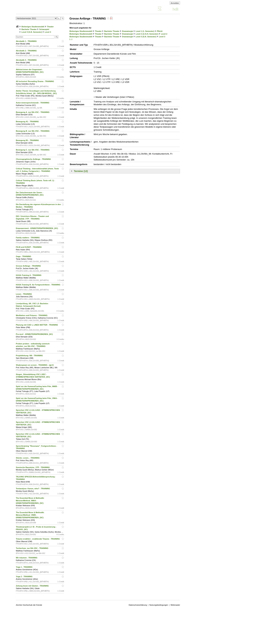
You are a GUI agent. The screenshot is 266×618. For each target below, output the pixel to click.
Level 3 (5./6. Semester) (31, 32)
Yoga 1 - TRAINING (24, 567)
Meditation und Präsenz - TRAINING (32, 315)
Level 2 (164, 34)
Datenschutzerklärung (138, 605)
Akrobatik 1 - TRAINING (26, 41)
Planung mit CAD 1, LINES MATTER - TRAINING (37, 325)
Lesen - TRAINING (24, 294)
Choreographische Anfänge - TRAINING (33, 159)
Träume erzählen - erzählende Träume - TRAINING (38, 539)
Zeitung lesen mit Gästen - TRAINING (32, 586)
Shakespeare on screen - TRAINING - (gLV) (35, 365)
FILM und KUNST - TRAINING (29, 247)
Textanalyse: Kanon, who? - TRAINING (33, 489)
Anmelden (175, 3)
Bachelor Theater (29, 29)
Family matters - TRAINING (28, 238)
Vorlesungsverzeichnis (41, 9)
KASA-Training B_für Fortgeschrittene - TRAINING (38, 285)
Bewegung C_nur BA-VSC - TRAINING (33, 150)
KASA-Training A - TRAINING (29, 275)
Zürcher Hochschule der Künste (29, 605)
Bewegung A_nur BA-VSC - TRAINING (33, 112)
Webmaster (175, 605)
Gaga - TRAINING (24, 256)
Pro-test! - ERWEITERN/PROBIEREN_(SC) (34, 334)
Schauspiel (44, 29)
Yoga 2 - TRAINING (24, 576)
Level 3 (48, 32)
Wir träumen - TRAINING (27, 558)
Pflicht (160, 31)
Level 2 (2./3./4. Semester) (147, 34)
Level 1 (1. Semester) (145, 31)
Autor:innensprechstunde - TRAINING (33, 103)
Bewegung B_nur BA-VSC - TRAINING (33, 131)
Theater (50, 27)
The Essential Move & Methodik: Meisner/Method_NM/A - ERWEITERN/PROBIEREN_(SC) (30, 500)
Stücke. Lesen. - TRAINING (28, 458)
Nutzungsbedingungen (158, 605)
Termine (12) (81, 171)
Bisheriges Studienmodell (33, 27)
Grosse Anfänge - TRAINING (28, 266)
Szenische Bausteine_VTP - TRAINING (33, 467)
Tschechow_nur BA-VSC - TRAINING (32, 548)
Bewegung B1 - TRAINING (27, 140)
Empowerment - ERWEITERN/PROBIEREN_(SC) (37, 228)
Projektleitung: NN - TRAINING (29, 355)
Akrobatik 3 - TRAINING (26, 60)
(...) (70, 39)
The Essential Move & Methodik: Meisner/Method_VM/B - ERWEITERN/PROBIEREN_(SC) (30, 515)
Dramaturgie (127, 31)
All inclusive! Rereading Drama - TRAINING (35, 81)
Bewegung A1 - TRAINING (27, 121)
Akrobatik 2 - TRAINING (26, 51)
